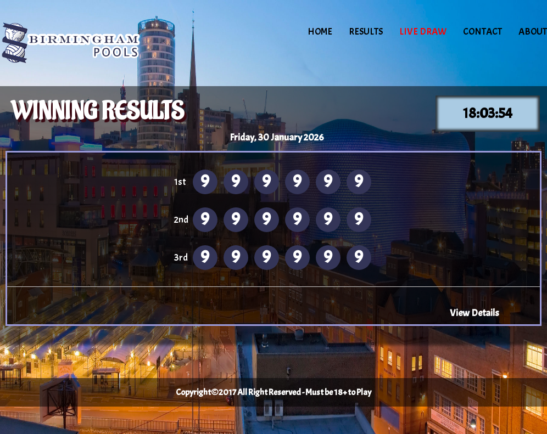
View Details (474, 313)
